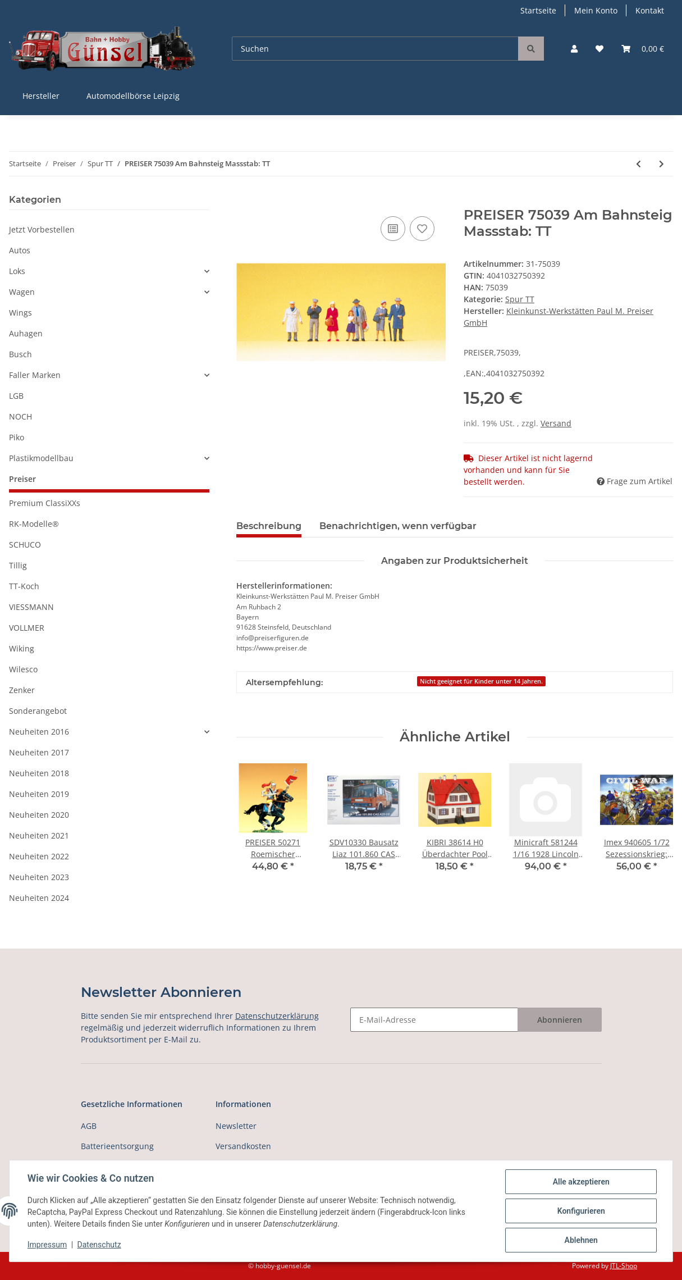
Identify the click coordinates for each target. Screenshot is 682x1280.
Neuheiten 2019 (39, 794)
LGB (16, 395)
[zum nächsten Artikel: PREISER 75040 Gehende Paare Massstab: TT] (661, 164)
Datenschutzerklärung (277, 1015)
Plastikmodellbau (41, 458)
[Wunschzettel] (599, 48)
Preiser (22, 478)
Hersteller (40, 95)
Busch (20, 354)
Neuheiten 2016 (39, 731)
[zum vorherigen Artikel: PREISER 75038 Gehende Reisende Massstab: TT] (638, 164)
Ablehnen (580, 1240)
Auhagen (26, 333)
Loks (17, 271)
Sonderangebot (38, 710)
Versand (556, 423)
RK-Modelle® (34, 523)
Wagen (22, 291)
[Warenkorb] (642, 48)
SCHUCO (25, 544)
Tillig (18, 565)
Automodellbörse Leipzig (133, 95)
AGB (89, 1125)
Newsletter (236, 1125)
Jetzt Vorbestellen (42, 229)
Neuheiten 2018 (39, 773)
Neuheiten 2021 (39, 835)
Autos (19, 250)
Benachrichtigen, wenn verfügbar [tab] (398, 526)
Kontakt (649, 10)
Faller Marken (35, 375)
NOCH (20, 416)
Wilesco (23, 669)
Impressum (47, 1245)
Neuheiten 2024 (39, 897)
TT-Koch (24, 586)
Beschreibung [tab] (268, 526)
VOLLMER (26, 627)
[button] (574, 48)
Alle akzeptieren (580, 1181)
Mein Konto (595, 10)
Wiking (21, 648)
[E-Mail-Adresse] (434, 1020)
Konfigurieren (581, 1210)
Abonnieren (559, 1019)
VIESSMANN (31, 607)
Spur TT (519, 299)
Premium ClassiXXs (44, 503)
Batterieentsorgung (117, 1146)
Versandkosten (243, 1146)
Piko (16, 437)
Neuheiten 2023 (39, 877)
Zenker (22, 690)
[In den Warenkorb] (245, 201)
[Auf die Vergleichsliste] (393, 228)
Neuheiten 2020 (39, 814)
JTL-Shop (623, 1265)
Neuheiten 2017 (39, 752)
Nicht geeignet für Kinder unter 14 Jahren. (481, 681)
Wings (20, 312)
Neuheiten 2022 (39, 856)
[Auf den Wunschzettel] (422, 228)
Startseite (538, 10)
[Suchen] (375, 49)
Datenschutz (99, 1245)
